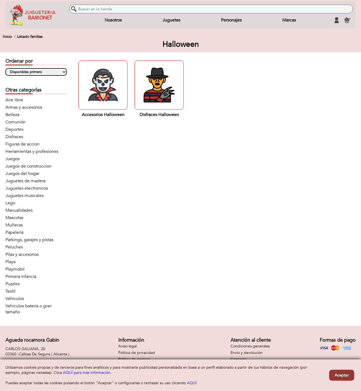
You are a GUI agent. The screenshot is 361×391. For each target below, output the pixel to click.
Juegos (12, 159)
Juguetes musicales (24, 196)
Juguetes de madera (25, 181)
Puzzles (12, 284)
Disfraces (14, 137)
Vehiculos (14, 299)
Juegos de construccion (28, 166)
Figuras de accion (22, 144)
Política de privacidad (136, 352)
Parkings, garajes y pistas (29, 240)
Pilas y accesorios (22, 254)
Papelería (14, 232)
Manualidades (19, 210)
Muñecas (14, 225)
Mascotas (14, 218)
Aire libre (14, 100)
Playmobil (15, 269)
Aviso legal (127, 346)
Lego (10, 203)
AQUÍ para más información (86, 372)
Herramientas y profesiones (31, 151)
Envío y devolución (246, 352)
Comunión (15, 122)
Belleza (12, 115)
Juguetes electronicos (26, 188)
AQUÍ (192, 383)
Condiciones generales (250, 346)
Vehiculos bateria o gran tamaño (28, 309)
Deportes (14, 129)
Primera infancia (20, 277)
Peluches (14, 247)
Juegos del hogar (22, 174)
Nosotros (113, 20)
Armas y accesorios (23, 107)
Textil (10, 291)
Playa (10, 262)
